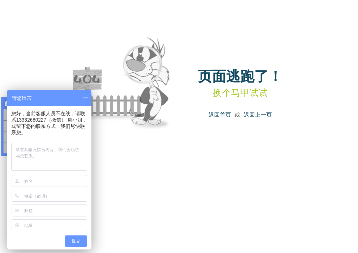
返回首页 (220, 115)
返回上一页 (258, 115)
